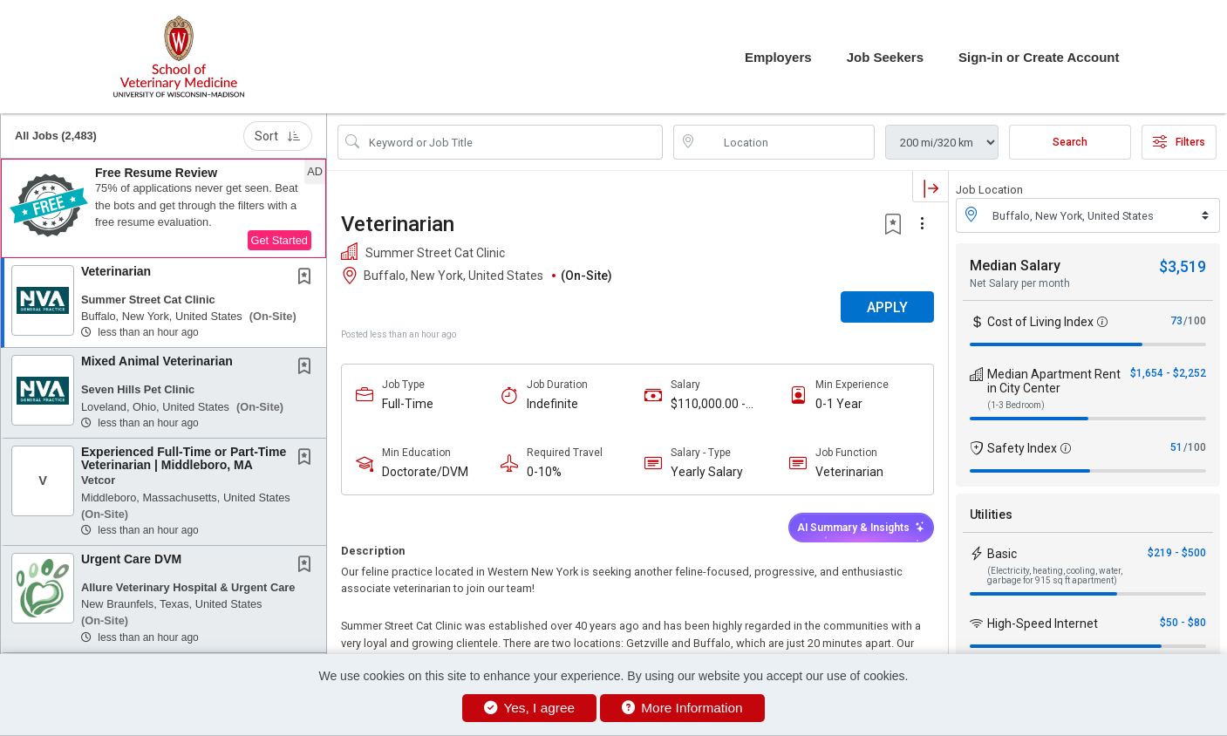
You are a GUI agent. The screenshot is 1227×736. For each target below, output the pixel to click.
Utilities (991, 514)
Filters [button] (1179, 142)
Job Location (989, 189)
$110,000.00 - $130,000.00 (708, 404)
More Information (682, 707)
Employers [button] (778, 57)
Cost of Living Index (1040, 322)
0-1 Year (838, 404)
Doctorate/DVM (425, 472)
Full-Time (407, 404)
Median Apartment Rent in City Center (1054, 381)
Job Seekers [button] (885, 57)
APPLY (887, 307)
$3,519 (1182, 266)
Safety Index (1022, 448)
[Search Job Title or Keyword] (512, 142)
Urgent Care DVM (131, 559)
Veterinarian (116, 271)
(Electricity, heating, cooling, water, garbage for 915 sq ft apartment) (1054, 575)
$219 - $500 (1177, 553)
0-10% (544, 472)
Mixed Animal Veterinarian (157, 361)
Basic (1002, 554)
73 (1176, 321)
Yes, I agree (529, 707)
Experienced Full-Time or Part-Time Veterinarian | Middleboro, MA (183, 458)
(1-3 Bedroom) (1016, 405)
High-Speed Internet (1042, 623)
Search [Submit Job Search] (1070, 142)
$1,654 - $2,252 (1168, 373)
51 (1176, 447)
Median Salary (1015, 265)
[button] (163, 208)
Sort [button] (278, 136)
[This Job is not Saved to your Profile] (308, 278)
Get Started (279, 240)
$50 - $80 (1183, 623)
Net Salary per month (1020, 283)
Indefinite (552, 404)
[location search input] (786, 142)
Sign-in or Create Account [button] (1038, 57)
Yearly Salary (707, 472)
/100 (1194, 321)
